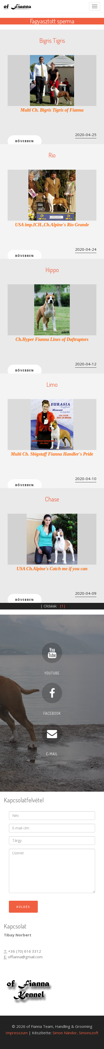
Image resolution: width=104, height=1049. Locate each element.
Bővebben (24, 141)
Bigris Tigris (52, 40)
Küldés (23, 907)
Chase (52, 499)
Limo (52, 384)
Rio (52, 155)
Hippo (52, 270)
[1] (62, 605)
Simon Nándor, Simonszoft (75, 1032)
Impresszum (17, 1032)
